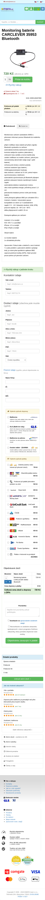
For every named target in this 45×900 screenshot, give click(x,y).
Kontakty (9, 784)
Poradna (9, 813)
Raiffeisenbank (22, 525)
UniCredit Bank (22, 505)
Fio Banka (22, 542)
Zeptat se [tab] (23, 126)
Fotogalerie (9, 761)
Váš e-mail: (10, 280)
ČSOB (22, 513)
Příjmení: (9, 320)
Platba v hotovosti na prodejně (22, 555)
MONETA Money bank (22, 497)
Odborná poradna (11, 751)
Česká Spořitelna (22, 548)
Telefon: (9, 289)
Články (8, 815)
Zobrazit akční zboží (22, 679)
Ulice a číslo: (10, 329)
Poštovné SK (7, 669)
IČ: (7, 387)
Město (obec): (11, 338)
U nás (5, 672)
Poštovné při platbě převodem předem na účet (22, 482)
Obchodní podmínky (13, 790)
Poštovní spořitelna (22, 519)
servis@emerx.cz (9, 1)
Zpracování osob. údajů (14, 822)
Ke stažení (9, 817)
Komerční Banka (22, 536)
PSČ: (7, 347)
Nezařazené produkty (13, 793)
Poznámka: (22, 606)
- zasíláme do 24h (15, 737)
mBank (22, 530)
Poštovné (6, 665)
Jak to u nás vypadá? (13, 788)
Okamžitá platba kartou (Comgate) (22, 474)
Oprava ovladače (9, 661)
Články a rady (9, 765)
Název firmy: (10, 378)
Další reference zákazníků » (22, 730)
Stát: (7, 356)
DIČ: (7, 396)
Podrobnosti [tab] (9, 126)
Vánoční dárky (10, 746)
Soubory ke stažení (11, 756)
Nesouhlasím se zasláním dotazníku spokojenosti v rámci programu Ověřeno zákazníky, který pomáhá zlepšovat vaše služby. (23, 630)
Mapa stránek (10, 819)
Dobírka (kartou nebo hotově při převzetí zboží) (22, 466)
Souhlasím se (22, 622)
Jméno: (8, 311)
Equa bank (22, 490)
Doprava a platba (12, 786)
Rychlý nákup (13, 84)
